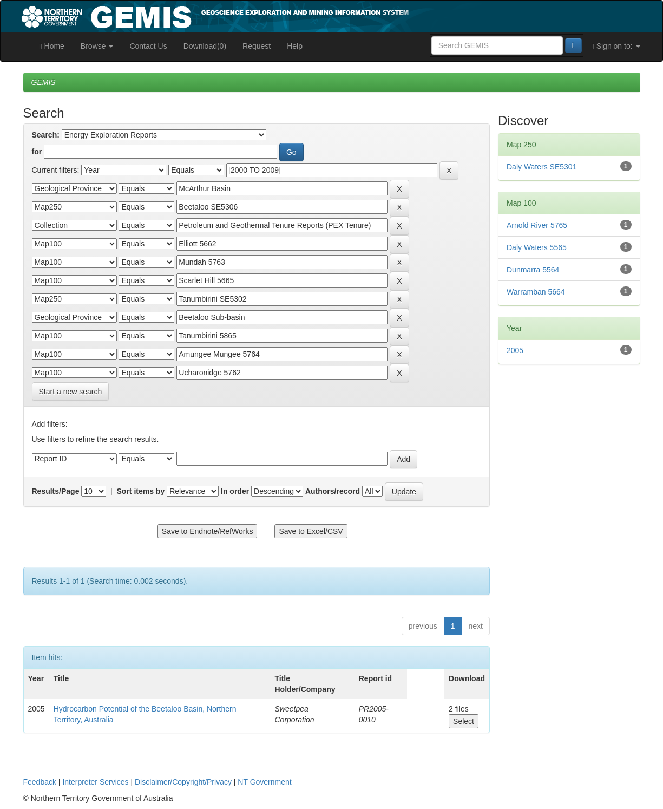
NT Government (264, 782)
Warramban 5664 (536, 292)
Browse (97, 46)
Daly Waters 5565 (537, 247)
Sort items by (141, 491)
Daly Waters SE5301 (541, 166)
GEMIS (43, 82)
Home (52, 46)
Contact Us (148, 46)
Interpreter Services (95, 782)
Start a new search (70, 391)
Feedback (39, 782)
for (37, 151)
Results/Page (56, 491)
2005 (515, 350)
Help (295, 46)
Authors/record (332, 491)
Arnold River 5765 (537, 225)
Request (256, 46)
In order (235, 491)
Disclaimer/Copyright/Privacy (183, 782)
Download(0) (204, 46)
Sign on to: (616, 46)
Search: (46, 135)
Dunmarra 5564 (533, 269)
